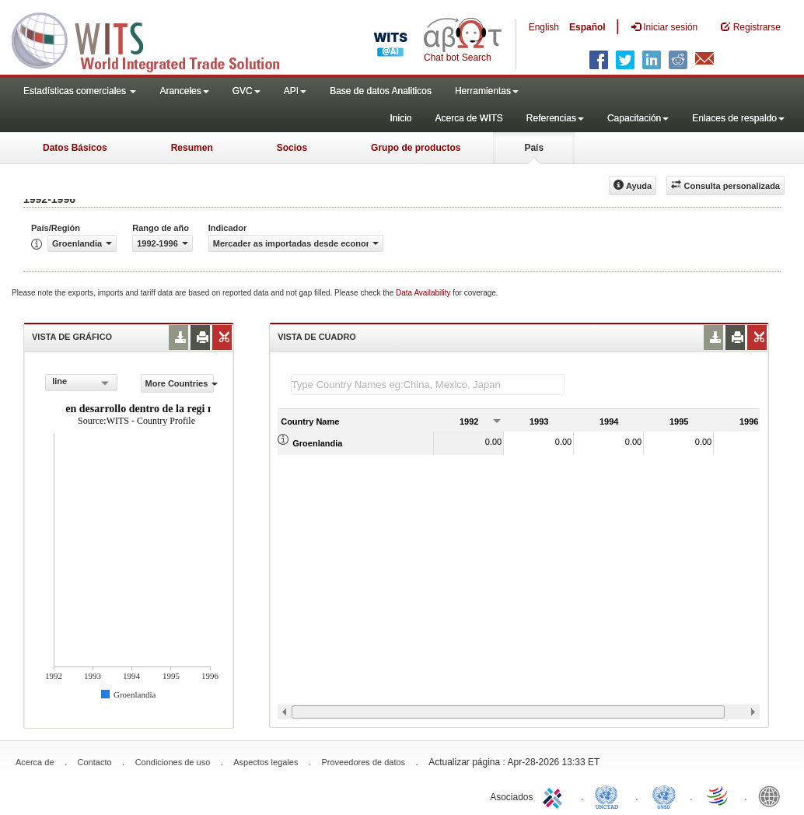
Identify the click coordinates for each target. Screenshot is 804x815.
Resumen (192, 147)
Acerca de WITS (468, 118)
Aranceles (183, 91)
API (295, 91)
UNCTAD (609, 795)
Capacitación (638, 118)
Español (587, 27)
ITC (555, 795)
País (534, 147)
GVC (246, 91)
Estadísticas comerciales (79, 91)
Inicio (400, 118)
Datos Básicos (75, 147)
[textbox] (428, 384)
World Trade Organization (718, 795)
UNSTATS (664, 795)
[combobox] (81, 382)
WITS (155, 39)
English (544, 27)
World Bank (772, 795)
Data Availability (424, 293)
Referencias (555, 118)
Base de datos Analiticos (381, 91)
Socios (292, 147)
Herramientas (487, 91)
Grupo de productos (415, 147)
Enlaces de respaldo (738, 118)
